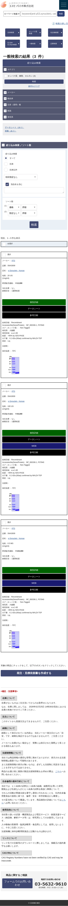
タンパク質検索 (33, 32)
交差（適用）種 (12, 104)
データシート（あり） (14, 127)
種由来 (8, 98)
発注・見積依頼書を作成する (34, 673)
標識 (7, 111)
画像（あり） (10, 131)
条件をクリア (34, 86)
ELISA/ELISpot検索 (12, 43)
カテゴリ (9, 69)
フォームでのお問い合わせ (17, 883)
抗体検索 (11, 32)
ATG (13, 261)
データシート (34, 308)
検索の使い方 (62, 23)
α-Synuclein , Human (16, 271)
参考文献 (34, 315)
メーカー (9, 92)
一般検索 (32, 43)
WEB (34, 446)
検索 (34, 81)
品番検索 (53, 43)
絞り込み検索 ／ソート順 (16, 145)
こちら (58, 771)
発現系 (8, 117)
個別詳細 (34, 302)
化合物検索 (54, 32)
